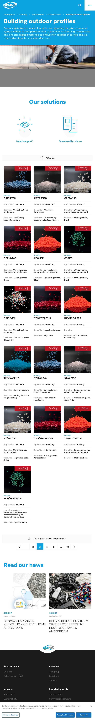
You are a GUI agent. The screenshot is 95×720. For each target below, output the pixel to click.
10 (70, 547)
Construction (54, 14)
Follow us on (10, 677)
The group (54, 673)
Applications (38, 14)
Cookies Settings (10, 716)
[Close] (91, 707)
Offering (23, 14)
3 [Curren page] (39, 547)
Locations (54, 677)
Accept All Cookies (65, 716)
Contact (8, 673)
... (62, 547)
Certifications (56, 696)
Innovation (9, 696)
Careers (53, 682)
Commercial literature (60, 700)
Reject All (84, 716)
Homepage (9, 14)
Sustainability (10, 700)
